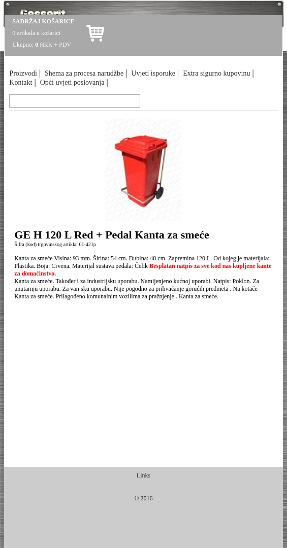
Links (143, 475)
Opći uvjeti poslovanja (72, 82)
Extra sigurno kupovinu (216, 73)
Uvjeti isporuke (153, 73)
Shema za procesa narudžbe (84, 73)
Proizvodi (23, 73)
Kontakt (20, 82)
